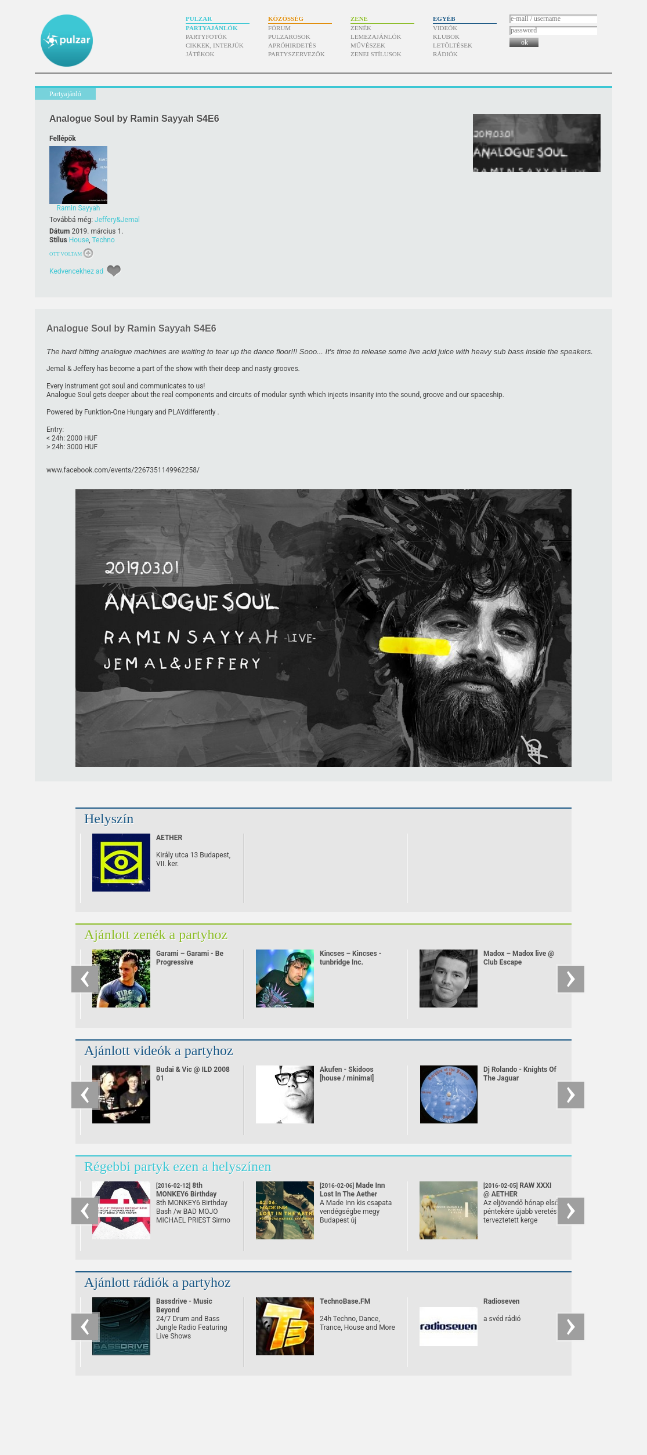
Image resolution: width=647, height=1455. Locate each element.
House (79, 240)
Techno (103, 240)
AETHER (169, 838)
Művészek (367, 45)
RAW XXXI (517, 1189)
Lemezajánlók (375, 36)
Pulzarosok (289, 36)
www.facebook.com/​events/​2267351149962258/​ (123, 470)
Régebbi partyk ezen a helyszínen (178, 1166)
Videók (445, 27)
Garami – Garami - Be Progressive (189, 958)
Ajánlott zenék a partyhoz (155, 934)
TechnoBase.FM (345, 1301)
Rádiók (445, 53)
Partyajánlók (211, 27)
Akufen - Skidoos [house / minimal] (347, 1073)
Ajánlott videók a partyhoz (158, 1050)
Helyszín (108, 818)
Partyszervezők (296, 53)
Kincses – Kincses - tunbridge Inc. (350, 958)
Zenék (360, 27)
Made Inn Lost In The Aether (352, 1194)
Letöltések (452, 45)
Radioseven (501, 1301)
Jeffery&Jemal (117, 220)
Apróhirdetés (292, 45)
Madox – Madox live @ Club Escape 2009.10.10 (518, 962)
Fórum (279, 27)
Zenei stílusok (376, 53)
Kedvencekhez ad (76, 271)
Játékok (200, 53)
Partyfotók (206, 36)
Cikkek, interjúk (215, 45)
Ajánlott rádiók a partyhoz (157, 1282)
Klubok (446, 36)
